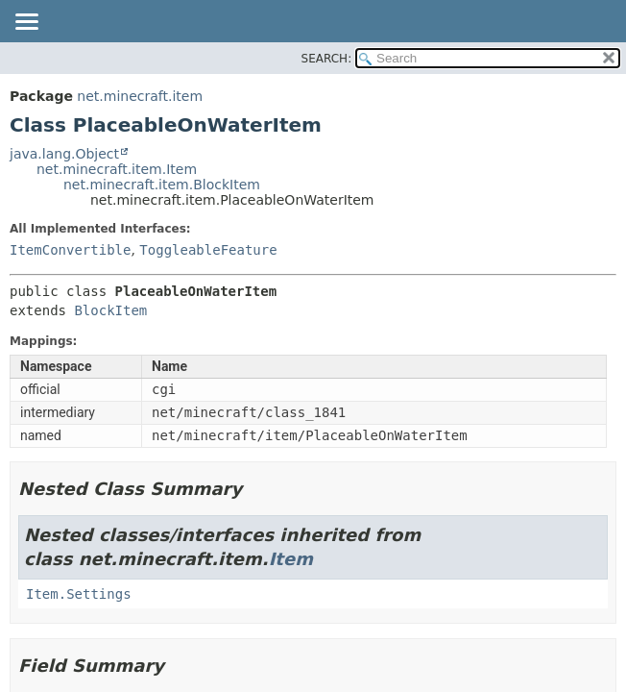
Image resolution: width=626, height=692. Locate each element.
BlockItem (110, 310)
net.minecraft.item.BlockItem (161, 184)
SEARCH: (326, 58)
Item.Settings (79, 594)
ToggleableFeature (208, 250)
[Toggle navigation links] (26, 23)
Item (291, 559)
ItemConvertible (70, 250)
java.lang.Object (64, 153)
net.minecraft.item (140, 96)
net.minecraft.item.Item (116, 169)
